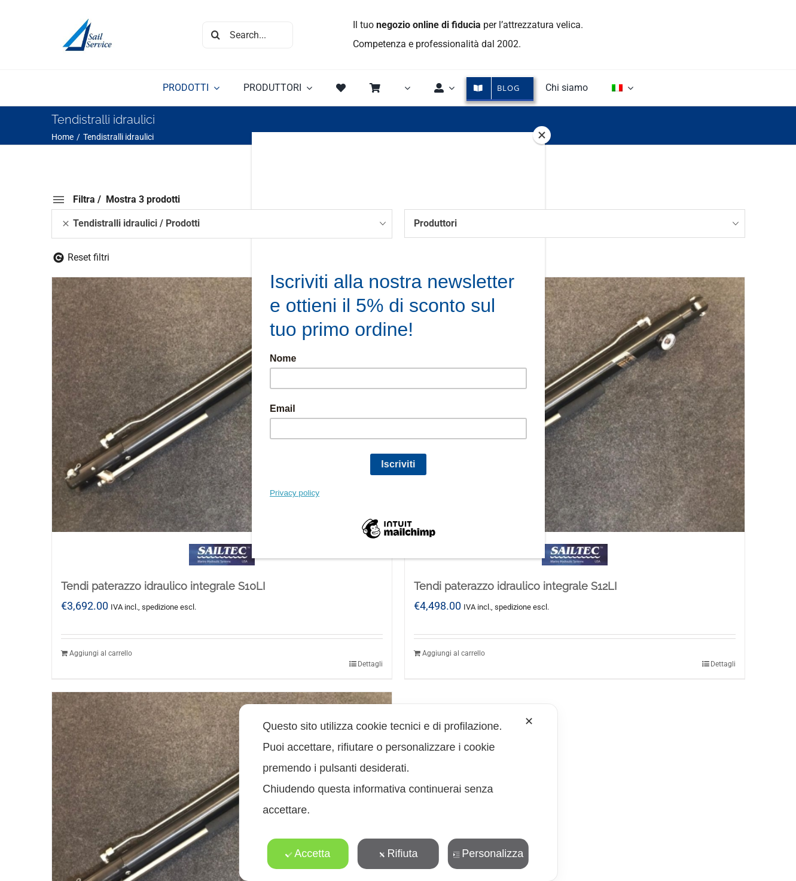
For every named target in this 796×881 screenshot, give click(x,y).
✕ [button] (528, 721)
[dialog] (398, 792)
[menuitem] (622, 88)
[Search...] (247, 35)
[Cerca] (215, 35)
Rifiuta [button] (397, 853)
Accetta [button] (307, 853)
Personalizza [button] (488, 853)
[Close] (542, 135)
